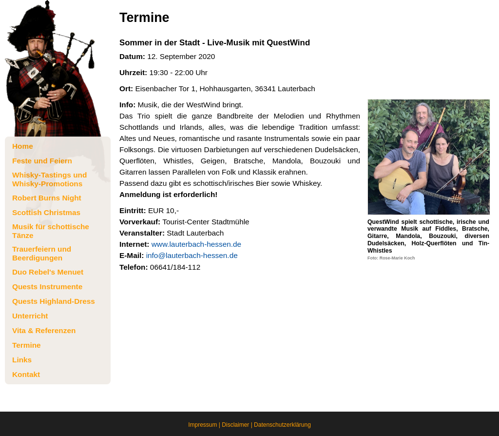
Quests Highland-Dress (53, 301)
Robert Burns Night (46, 198)
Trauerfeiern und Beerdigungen (41, 253)
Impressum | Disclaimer (218, 424)
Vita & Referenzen (44, 330)
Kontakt (26, 374)
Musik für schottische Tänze (50, 230)
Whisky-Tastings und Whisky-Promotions (49, 179)
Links (22, 360)
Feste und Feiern (42, 161)
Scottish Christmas (46, 212)
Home (22, 146)
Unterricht (30, 316)
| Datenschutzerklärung (280, 424)
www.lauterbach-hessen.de (196, 244)
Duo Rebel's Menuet (47, 272)
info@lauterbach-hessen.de (192, 255)
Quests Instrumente (47, 286)
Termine (26, 345)
